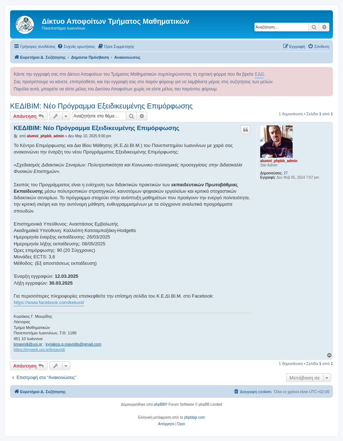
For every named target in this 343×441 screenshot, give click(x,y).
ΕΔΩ (259, 74)
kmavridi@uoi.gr (28, 344)
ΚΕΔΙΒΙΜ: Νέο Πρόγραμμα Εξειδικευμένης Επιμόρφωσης (101, 106)
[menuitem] (76, 46)
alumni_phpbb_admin (278, 161)
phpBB (159, 404)
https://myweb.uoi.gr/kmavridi (39, 349)
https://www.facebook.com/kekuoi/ (49, 302)
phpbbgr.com (194, 417)
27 (286, 173)
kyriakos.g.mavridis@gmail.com (73, 344)
